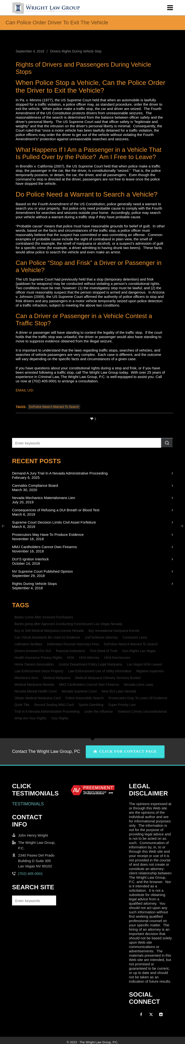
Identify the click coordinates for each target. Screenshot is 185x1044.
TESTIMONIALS (28, 803)
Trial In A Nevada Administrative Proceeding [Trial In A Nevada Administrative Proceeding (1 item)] (46, 711)
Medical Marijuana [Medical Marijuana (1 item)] (56, 678)
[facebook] (141, 1014)
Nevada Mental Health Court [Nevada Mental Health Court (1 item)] (35, 691)
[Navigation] (170, 8)
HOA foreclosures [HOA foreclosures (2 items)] (117, 658)
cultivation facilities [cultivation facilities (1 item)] (28, 644)
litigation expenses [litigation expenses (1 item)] (150, 671)
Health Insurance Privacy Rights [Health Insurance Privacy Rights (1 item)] (38, 658)
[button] (167, 443)
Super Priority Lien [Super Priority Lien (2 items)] (122, 705)
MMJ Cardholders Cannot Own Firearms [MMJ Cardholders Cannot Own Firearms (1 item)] (89, 684)
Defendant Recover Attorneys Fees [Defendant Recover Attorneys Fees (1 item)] (73, 644)
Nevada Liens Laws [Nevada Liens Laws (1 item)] (138, 684)
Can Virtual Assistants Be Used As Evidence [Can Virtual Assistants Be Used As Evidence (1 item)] (47, 637)
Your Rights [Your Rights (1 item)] (59, 718)
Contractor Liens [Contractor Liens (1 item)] (135, 637)
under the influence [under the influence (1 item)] (98, 711)
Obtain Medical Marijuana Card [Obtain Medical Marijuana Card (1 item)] (37, 698)
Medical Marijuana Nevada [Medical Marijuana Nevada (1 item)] (34, 684)
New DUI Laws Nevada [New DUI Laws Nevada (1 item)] (119, 691)
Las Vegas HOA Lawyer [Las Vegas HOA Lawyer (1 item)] (144, 664)
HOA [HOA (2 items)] (70, 658)
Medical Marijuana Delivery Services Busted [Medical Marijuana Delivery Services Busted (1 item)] (107, 678)
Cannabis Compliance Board (35, 485)
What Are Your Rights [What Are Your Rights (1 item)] (30, 718)
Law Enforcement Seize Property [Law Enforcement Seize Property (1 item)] (38, 671)
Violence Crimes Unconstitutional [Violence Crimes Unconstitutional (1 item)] (142, 711)
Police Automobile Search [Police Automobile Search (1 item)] (85, 698)
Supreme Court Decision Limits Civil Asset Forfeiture (54, 522)
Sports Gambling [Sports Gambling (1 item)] (91, 705)
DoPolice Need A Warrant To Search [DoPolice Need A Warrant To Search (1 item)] (131, 644)
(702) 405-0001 (30, 873)
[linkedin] (161, 1014)
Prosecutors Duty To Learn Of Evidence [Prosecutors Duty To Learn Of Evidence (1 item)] (137, 698)
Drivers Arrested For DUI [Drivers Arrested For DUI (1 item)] (32, 651)
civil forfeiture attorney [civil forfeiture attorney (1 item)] (101, 637)
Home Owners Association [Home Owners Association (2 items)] (34, 664)
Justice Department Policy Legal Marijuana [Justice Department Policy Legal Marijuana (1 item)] (90, 664)
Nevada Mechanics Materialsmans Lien (43, 498)
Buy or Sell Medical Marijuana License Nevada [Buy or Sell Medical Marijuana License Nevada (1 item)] (49, 631)
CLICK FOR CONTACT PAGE (125, 751)
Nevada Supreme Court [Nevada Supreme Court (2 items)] (79, 691)
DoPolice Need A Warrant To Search (54, 407)
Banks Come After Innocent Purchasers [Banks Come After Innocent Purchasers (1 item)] (43, 617)
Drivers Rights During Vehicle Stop (75, 51)
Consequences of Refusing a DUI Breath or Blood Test (55, 510)
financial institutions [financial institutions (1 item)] (70, 651)
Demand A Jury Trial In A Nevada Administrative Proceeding (60, 473)
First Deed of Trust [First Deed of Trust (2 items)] (103, 651)
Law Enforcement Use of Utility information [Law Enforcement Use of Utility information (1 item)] (100, 671)
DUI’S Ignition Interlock (30, 559)
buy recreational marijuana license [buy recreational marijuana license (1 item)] (114, 631)
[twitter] (151, 1014)
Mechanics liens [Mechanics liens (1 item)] (26, 678)
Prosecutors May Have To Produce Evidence (48, 534)
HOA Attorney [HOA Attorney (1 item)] (89, 658)
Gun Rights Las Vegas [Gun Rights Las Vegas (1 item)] (138, 651)
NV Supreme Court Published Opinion (42, 571)
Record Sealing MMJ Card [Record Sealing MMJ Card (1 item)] (54, 705)
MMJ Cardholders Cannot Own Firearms (44, 547)
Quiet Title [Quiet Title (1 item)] (22, 705)
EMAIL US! (24, 390)
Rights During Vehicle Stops (34, 584)
